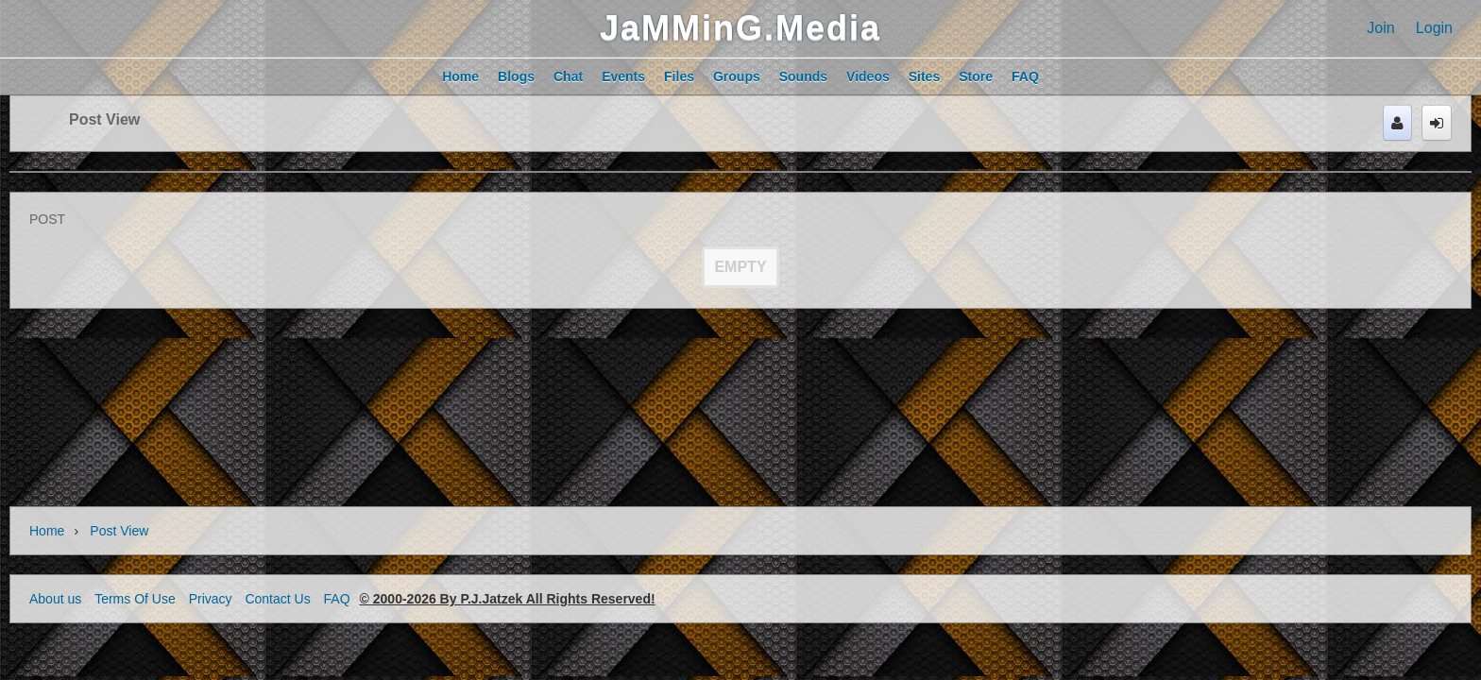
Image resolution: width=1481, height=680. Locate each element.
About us (55, 598)
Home (46, 530)
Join (1380, 28)
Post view (104, 119)
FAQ (337, 598)
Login (1434, 28)
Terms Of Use (135, 598)
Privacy (210, 598)
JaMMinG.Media (740, 27)
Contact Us (277, 598)
